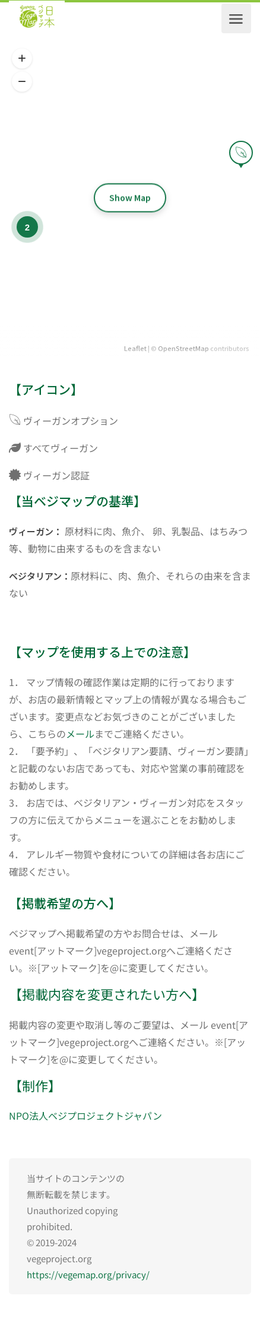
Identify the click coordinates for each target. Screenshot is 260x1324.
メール (80, 733)
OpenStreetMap (183, 348)
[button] (22, 59)
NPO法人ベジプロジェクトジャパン (85, 1115)
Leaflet (135, 348)
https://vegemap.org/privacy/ (88, 1274)
